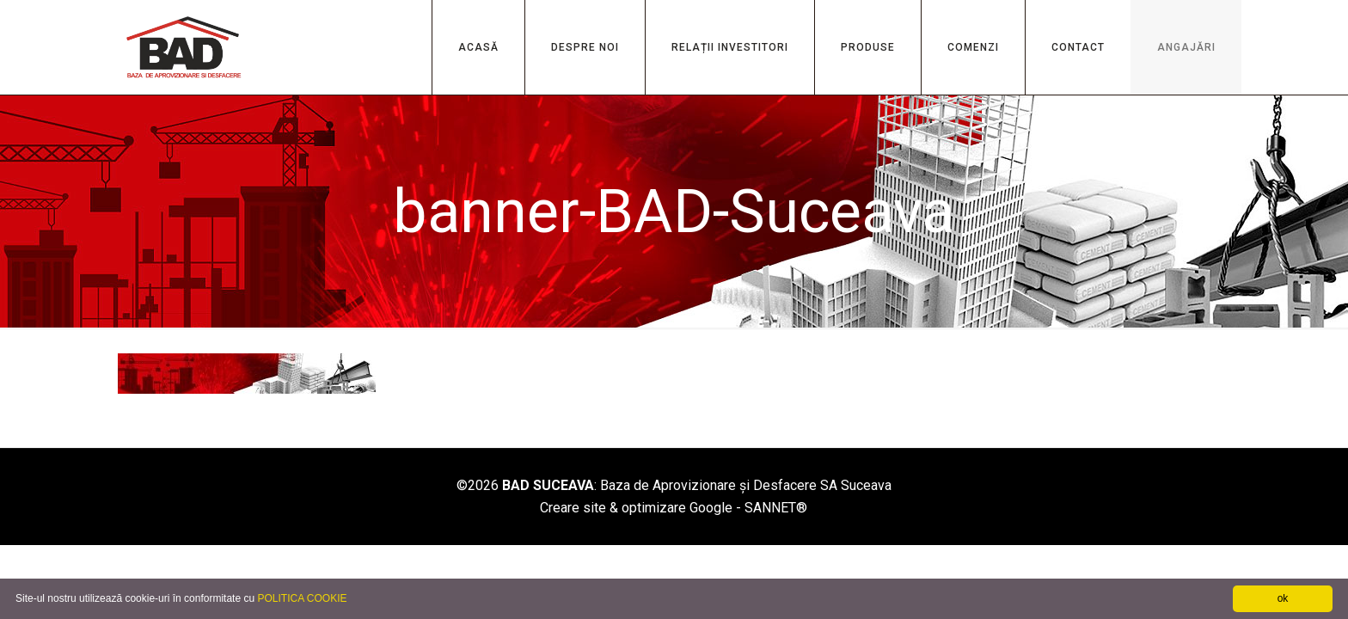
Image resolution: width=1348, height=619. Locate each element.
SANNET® (775, 507)
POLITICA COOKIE (301, 598)
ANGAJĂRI (1186, 47)
